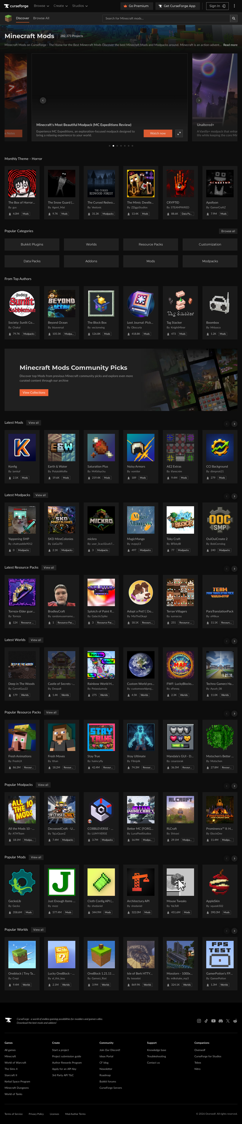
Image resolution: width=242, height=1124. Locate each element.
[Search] (234, 18)
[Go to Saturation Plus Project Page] (101, 456)
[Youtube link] (213, 1021)
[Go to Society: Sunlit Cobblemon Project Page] (22, 312)
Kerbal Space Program (17, 1081)
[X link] (228, 1021)
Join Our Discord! (110, 1050)
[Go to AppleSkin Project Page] (219, 891)
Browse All (41, 18)
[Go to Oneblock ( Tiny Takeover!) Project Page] (22, 963)
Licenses (54, 1114)
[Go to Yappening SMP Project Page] (22, 529)
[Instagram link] (199, 1021)
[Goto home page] (16, 6)
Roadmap (105, 1075)
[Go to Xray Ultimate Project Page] (140, 746)
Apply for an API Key (64, 1069)
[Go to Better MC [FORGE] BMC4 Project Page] (140, 819)
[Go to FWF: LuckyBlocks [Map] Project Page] (180, 674)
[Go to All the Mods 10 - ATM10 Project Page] (22, 819)
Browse (42, 6)
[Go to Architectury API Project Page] (140, 891)
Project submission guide (66, 1056)
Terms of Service (14, 1114)
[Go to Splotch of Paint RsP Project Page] (101, 601)
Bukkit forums (108, 1081)
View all (34, 422)
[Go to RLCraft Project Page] (180, 819)
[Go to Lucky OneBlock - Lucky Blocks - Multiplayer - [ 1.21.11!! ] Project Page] (61, 963)
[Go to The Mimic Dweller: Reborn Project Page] (140, 192)
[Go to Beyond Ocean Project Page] (61, 312)
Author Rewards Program (67, 1062)
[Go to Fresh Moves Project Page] (61, 746)
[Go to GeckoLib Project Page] (22, 891)
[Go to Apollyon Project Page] (219, 192)
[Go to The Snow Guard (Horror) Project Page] (61, 192)
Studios (80, 6)
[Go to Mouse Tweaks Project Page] (180, 891)
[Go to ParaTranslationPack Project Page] (219, 601)
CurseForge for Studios (207, 1056)
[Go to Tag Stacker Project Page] (180, 312)
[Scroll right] (234, 424)
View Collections (34, 392)
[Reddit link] (235, 1021)
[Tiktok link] (206, 1021)
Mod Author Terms (75, 1114)
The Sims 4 (11, 1069)
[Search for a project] (166, 18)
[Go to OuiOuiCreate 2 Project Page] (219, 529)
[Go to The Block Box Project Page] (101, 312)
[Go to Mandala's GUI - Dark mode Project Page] (180, 746)
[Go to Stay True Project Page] (101, 746)
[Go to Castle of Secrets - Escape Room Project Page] (61, 674)
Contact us (153, 1062)
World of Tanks (13, 1094)
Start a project (60, 1050)
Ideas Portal (106, 1056)
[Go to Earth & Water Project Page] (61, 456)
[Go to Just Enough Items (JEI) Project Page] (61, 891)
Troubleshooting (156, 1056)
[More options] (234, 6)
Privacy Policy (36, 1114)
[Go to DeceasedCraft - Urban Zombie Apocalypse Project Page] (61, 819)
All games (10, 1050)
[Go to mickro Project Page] (101, 529)
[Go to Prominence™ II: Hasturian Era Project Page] (219, 819)
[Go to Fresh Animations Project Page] (22, 746)
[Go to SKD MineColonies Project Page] (61, 529)
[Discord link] (220, 1021)
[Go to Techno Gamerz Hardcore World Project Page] (219, 674)
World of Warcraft (15, 1062)
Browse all (228, 231)
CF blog (104, 1062)
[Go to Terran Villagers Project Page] (180, 601)
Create (61, 6)
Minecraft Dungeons (17, 1088)
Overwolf (199, 1050)
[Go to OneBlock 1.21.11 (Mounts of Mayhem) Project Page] (101, 963)
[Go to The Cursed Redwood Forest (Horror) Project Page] (101, 192)
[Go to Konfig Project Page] (22, 456)
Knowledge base (156, 1050)
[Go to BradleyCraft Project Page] (61, 601)
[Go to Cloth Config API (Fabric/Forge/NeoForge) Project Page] (101, 891)
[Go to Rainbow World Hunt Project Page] (101, 674)
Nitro (197, 1069)
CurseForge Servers (111, 1088)
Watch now (169, 133)
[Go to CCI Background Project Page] (219, 456)
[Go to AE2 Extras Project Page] (180, 456)
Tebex (197, 1062)
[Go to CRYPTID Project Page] (180, 192)
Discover (22, 18)
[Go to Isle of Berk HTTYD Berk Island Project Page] (140, 963)
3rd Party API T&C (63, 1075)
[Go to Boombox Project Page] (219, 312)
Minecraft (10, 1056)
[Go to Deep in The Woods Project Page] (22, 674)
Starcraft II (11, 1075)
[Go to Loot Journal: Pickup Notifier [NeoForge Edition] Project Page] (140, 312)
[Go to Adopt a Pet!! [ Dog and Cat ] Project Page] (140, 601)
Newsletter (106, 1069)
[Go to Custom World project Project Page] (140, 674)
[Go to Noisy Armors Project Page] (140, 456)
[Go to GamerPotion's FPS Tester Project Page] (219, 963)
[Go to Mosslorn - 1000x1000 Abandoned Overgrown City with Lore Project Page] (180, 963)
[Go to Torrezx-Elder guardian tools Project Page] (22, 601)
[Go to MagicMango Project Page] (140, 529)
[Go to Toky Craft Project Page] (180, 529)
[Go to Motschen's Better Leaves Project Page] (219, 746)
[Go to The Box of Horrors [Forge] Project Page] (22, 192)
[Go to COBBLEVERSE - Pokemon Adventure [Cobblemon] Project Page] (101, 819)
